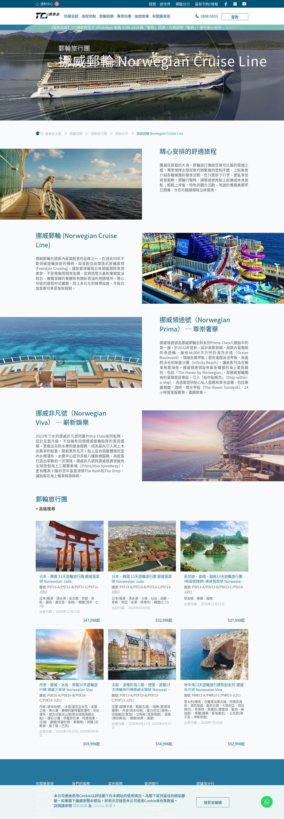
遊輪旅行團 (99, 133)
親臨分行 (182, 4)
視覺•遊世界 (159, 4)
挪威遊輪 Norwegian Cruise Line (160, 133)
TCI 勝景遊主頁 (50, 133)
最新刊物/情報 (206, 4)
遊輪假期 (76, 133)
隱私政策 (80, 805)
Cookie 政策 (103, 805)
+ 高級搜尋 (45, 509)
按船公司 (121, 133)
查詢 (234, 16)
